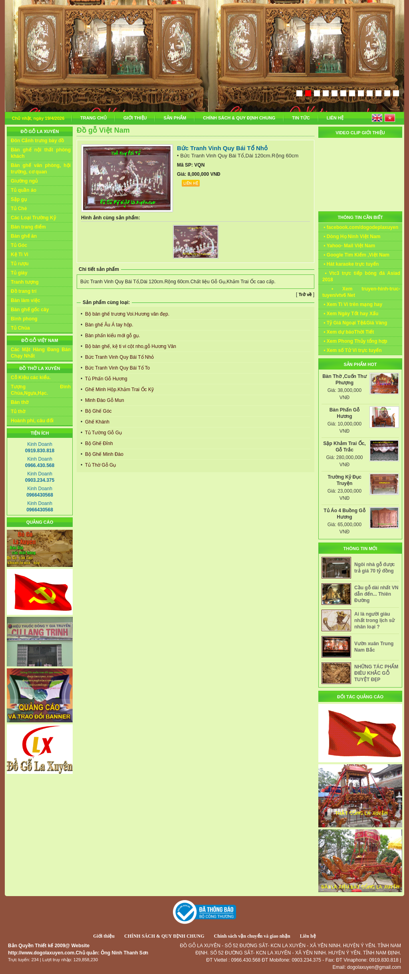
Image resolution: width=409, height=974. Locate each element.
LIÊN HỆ (335, 117)
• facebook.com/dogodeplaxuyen (360, 227)
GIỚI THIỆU (135, 117)
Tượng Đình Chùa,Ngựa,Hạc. (41, 390)
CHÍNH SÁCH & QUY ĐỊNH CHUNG (239, 117)
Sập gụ (19, 199)
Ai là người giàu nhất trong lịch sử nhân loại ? (374, 620)
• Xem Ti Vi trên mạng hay (352, 304)
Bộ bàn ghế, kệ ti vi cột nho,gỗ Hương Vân (130, 346)
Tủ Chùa (20, 328)
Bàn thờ (19, 402)
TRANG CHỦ (93, 117)
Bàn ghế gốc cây (30, 309)
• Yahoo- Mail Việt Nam (348, 245)
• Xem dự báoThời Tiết (348, 332)
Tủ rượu (20, 263)
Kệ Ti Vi (19, 254)
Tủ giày (19, 273)
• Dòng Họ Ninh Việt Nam (351, 236)
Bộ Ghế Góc (98, 411)
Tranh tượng (25, 282)
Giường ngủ (24, 181)
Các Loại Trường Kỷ (33, 218)
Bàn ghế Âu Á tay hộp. (108, 325)
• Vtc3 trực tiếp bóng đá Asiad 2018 (361, 276)
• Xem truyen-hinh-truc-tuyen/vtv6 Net (361, 292)
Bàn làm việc (25, 300)
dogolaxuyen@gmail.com (374, 967)
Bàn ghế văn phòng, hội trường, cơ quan (41, 169)
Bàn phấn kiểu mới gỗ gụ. (112, 335)
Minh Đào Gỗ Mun (104, 400)
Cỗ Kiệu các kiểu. (31, 377)
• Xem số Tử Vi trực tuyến (352, 350)
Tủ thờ (18, 411)
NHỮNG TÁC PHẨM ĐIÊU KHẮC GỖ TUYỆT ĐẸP (376, 673)
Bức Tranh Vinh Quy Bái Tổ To (117, 368)
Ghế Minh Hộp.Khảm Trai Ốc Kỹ (119, 389)
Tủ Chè (19, 208)
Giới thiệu (104, 936)
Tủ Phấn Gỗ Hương (105, 379)
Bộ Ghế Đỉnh (98, 443)
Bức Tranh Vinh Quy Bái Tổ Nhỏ (119, 357)
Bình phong (24, 319)
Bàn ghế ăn (24, 236)
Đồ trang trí (23, 291)
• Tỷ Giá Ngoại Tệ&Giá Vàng (354, 323)
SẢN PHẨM (174, 117)
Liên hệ (308, 936)
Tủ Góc (19, 245)
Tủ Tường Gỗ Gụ (103, 432)
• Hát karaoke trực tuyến (350, 264)
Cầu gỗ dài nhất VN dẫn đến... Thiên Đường (376, 594)
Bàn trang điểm (28, 227)
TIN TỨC (301, 117)
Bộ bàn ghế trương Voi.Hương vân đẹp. (126, 314)
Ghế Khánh (96, 422)
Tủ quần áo (23, 190)
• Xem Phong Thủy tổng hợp (354, 341)
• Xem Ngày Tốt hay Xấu (350, 313)
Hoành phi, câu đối (32, 420)
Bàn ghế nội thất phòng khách (41, 153)
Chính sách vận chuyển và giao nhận (252, 936)
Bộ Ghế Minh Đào (103, 454)
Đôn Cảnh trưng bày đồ (37, 140)
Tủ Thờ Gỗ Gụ (100, 465)
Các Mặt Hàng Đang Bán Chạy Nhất (41, 353)
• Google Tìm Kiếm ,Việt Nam (355, 255)
